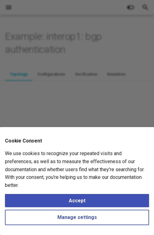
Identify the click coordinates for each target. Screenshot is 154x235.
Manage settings (77, 217)
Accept (77, 201)
